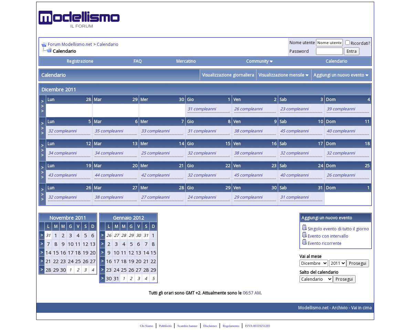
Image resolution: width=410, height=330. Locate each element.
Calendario (107, 44)
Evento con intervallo (328, 236)
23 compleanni (294, 109)
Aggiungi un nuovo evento (339, 75)
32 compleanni (62, 131)
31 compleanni (202, 109)
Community (259, 61)
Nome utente (302, 43)
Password (299, 51)
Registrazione (80, 61)
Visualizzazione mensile (281, 75)
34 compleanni (62, 153)
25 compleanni (155, 153)
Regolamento (231, 326)
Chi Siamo (146, 326)
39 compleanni (341, 109)
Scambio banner (187, 326)
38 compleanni (248, 131)
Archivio (340, 308)
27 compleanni (155, 197)
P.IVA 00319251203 (257, 326)
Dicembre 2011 (58, 89)
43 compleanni (62, 175)
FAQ (138, 61)
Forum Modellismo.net (70, 44)
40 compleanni (341, 131)
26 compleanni (248, 109)
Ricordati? (357, 43)
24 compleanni (202, 197)
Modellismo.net (313, 308)
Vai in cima (361, 308)
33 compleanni (155, 131)
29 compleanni (248, 197)
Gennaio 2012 (128, 217)
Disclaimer (210, 326)
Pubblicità (165, 326)
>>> (42, 106)
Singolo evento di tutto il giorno (338, 229)
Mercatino (186, 61)
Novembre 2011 (67, 217)
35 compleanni (109, 131)
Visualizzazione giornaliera (228, 75)
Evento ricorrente (324, 243)
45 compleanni (294, 131)
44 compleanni (109, 175)
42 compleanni (155, 175)
